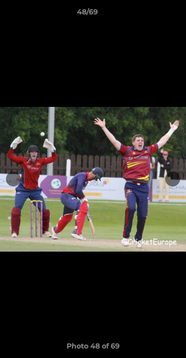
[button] (150, 14)
